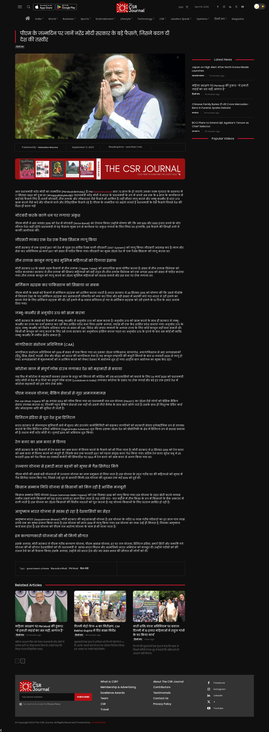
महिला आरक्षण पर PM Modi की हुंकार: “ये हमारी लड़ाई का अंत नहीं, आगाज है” (39, 628)
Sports (196, 131)
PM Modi (73, 568)
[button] (28, 7)
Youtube (218, 708)
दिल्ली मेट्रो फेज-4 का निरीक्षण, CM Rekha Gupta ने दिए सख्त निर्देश (97, 628)
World (195, 113)
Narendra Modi (102, 191)
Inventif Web (99, 722)
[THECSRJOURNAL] (131, 7)
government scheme (38, 568)
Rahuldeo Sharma (48, 147)
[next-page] (23, 661)
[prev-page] (17, 661)
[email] (46, 697)
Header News (198, 76)
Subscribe (83, 696)
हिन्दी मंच (20, 46)
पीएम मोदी (84, 568)
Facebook (219, 682)
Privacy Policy (53, 704)
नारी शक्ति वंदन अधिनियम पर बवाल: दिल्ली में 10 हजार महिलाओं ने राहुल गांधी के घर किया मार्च (159, 630)
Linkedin (218, 695)
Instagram (220, 689)
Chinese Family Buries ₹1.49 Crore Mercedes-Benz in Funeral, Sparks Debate (220, 106)
